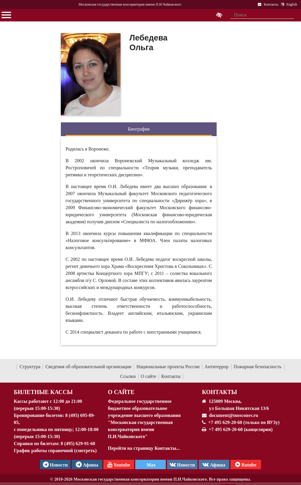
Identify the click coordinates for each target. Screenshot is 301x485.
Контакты (170, 376)
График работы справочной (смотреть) (55, 450)
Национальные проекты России (168, 366)
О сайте (148, 376)
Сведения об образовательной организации (88, 366)
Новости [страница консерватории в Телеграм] (55, 464)
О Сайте (121, 392)
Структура (29, 366)
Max (150, 464)
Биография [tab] (139, 128)
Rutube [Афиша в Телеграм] (245, 464)
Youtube (118, 464)
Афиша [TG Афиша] (87, 464)
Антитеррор (217, 366)
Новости (182, 464)
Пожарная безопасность (258, 366)
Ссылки (128, 376)
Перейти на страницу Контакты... (144, 448)
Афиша (214, 464)
